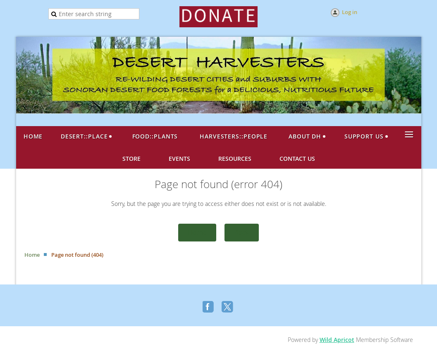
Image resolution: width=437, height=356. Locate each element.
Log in (349, 12)
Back (241, 232)
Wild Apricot (337, 340)
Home (197, 232)
